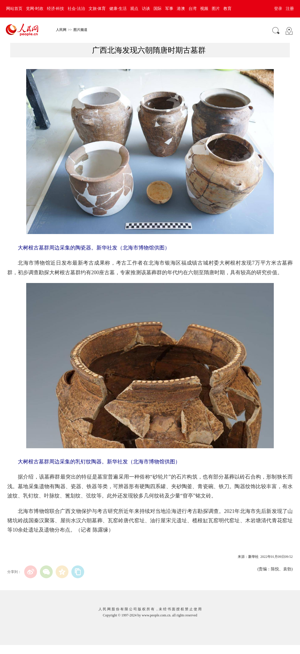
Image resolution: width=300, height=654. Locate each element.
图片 (216, 8)
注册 (290, 8)
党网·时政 (34, 8)
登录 (278, 8)
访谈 (146, 8)
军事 (169, 8)
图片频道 (80, 30)
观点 (134, 8)
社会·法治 (76, 8)
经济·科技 (55, 8)
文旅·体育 (97, 8)
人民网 (61, 30)
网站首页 (14, 8)
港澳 (181, 8)
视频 (204, 8)
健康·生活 (118, 8)
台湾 (192, 8)
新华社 (253, 557)
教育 (227, 8)
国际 (157, 8)
